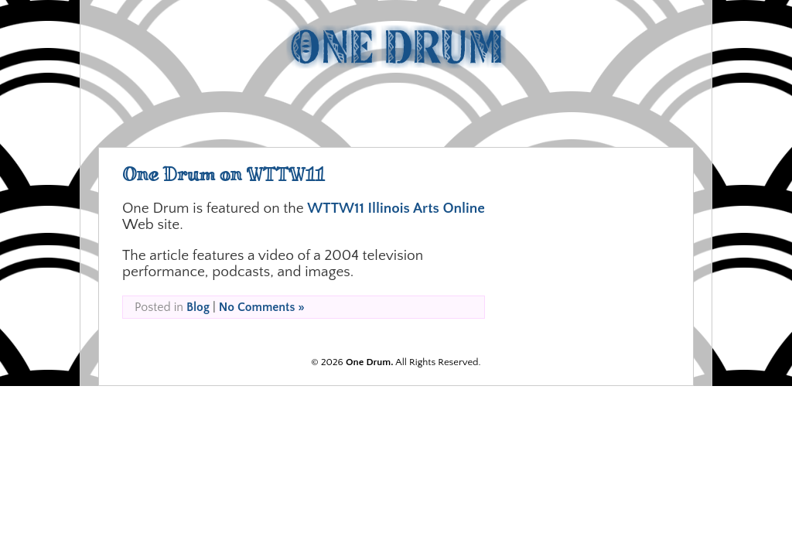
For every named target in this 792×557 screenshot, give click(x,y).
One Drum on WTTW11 (223, 174)
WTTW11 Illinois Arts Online (396, 208)
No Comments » (262, 307)
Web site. (152, 225)
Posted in (160, 307)
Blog (198, 307)
